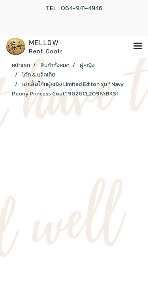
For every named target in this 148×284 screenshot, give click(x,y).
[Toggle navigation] (137, 46)
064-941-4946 (82, 8)
